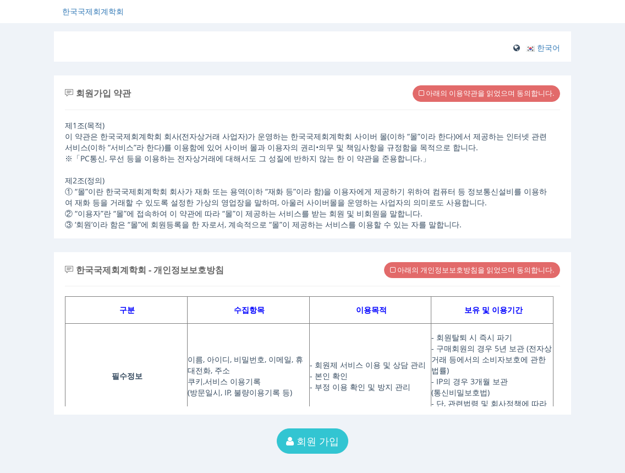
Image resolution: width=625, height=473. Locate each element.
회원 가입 (312, 441)
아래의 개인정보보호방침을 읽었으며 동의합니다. (472, 270)
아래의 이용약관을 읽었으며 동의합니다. (486, 93)
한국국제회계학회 (93, 11)
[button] (543, 47)
